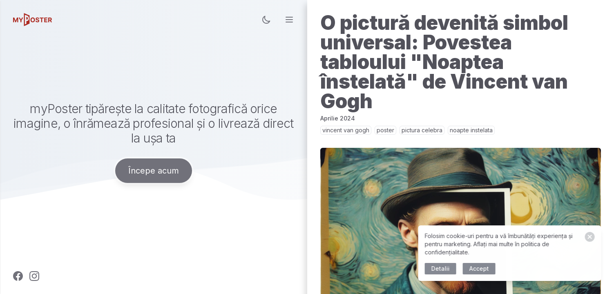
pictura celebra (422, 130)
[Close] (591, 237)
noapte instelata (471, 130)
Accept (480, 268)
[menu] (289, 19)
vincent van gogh (345, 130)
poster (385, 130)
